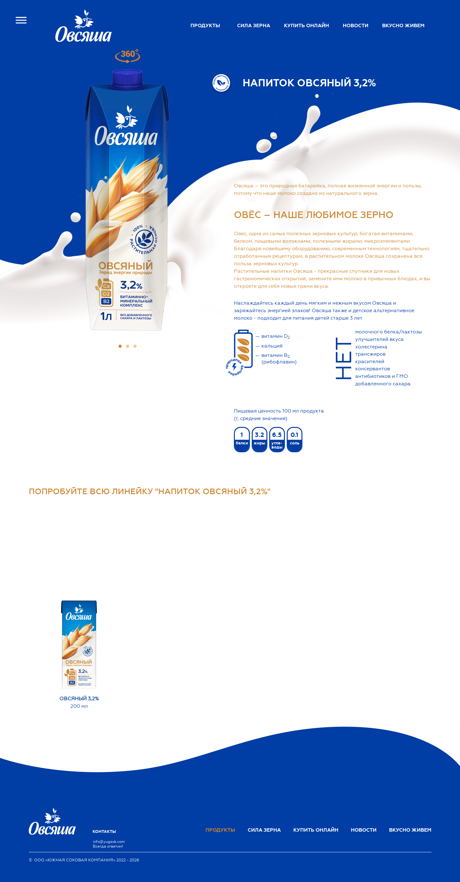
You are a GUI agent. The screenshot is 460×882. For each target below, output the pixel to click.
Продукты (205, 26)
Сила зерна (253, 26)
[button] (120, 346)
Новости (355, 26)
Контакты (104, 831)
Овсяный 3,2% (79, 699)
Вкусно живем (403, 26)
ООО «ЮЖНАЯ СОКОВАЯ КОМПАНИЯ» (74, 860)
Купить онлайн (306, 26)
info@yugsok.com (109, 841)
